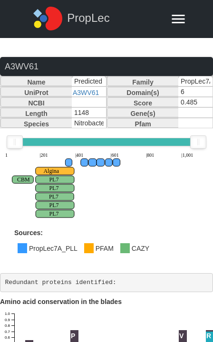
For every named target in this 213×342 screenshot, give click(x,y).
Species (36, 124)
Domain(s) (142, 92)
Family (142, 82)
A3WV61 (86, 92)
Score (143, 103)
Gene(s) (142, 113)
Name (36, 82)
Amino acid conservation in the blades (61, 301)
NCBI (36, 103)
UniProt (36, 92)
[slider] (15, 142)
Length (36, 113)
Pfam (143, 124)
